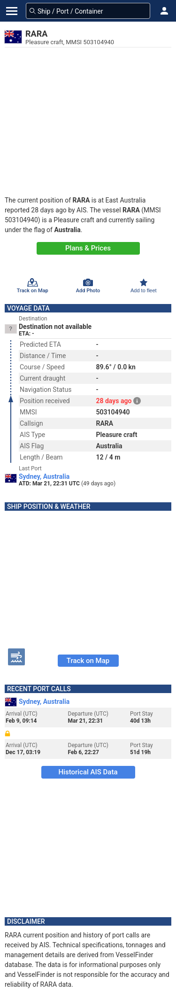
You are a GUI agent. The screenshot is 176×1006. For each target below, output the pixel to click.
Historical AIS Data (87, 772)
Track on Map (88, 660)
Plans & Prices (88, 248)
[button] (164, 11)
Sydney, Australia (44, 476)
